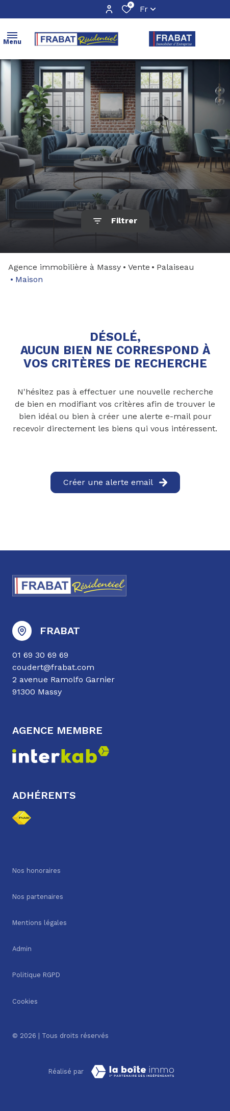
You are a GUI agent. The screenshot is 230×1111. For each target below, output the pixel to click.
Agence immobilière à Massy (64, 267)
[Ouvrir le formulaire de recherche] (115, 221)
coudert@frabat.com (53, 667)
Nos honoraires (36, 870)
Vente (139, 267)
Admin (22, 949)
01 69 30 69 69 (40, 655)
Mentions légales (39, 923)
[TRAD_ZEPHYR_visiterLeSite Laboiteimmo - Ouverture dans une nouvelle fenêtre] (133, 1071)
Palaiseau (175, 267)
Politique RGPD (36, 975)
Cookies (25, 1001)
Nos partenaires (37, 896)
